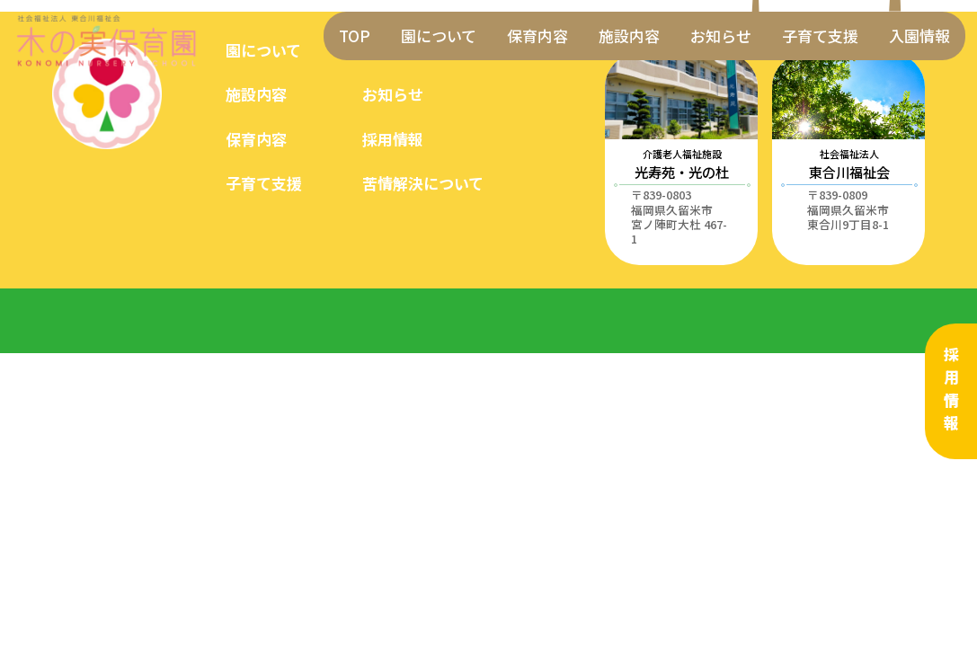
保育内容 (537, 35)
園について (438, 35)
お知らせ (720, 35)
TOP (354, 35)
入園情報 (919, 35)
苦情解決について (423, 183)
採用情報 (951, 392)
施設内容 (629, 35)
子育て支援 (820, 35)
